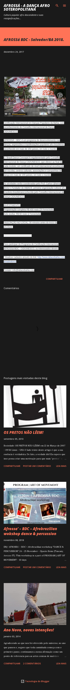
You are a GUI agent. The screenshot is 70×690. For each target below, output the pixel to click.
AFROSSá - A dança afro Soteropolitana (27, 7)
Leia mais (61, 465)
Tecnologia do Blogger (35, 681)
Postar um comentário (37, 465)
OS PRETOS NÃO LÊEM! (23, 432)
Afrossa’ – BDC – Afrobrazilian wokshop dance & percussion (30, 531)
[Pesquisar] (57, 5)
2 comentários (32, 663)
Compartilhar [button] (54, 278)
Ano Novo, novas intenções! (29, 629)
